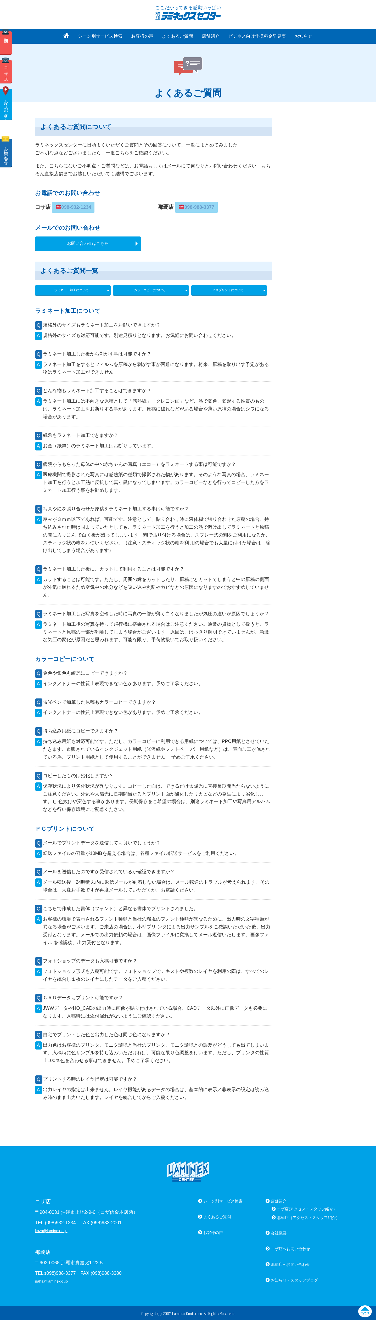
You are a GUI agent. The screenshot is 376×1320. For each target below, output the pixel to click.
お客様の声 (142, 36)
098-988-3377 (195, 206)
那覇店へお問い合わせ (281, 1262)
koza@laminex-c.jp (55, 1228)
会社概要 (267, 1231)
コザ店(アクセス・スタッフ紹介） (300, 1206)
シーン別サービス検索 (100, 36)
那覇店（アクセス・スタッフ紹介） (302, 1215)
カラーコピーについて (149, 288)
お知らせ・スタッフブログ (286, 1278)
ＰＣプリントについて (228, 288)
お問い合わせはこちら (88, 241)
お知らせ (303, 36)
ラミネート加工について (71, 288)
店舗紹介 (211, 36)
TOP (362, 1313)
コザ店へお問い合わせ (281, 1246)
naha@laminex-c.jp (55, 1279)
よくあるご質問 (177, 36)
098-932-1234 (71, 206)
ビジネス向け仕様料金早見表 (257, 36)
